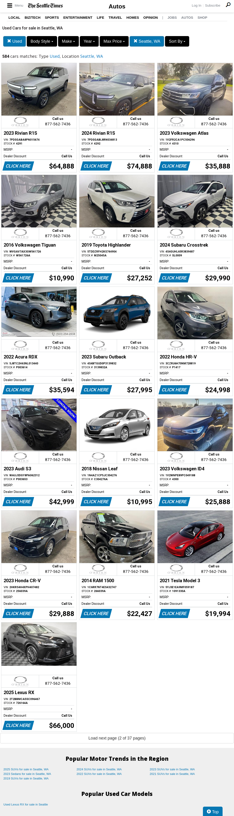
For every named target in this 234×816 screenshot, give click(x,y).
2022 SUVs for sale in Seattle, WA (99, 774)
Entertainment (77, 17)
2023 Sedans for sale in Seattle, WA (27, 774)
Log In (196, 5)
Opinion (150, 17)
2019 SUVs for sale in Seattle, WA (26, 778)
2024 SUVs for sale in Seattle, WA (99, 769)
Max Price (114, 41)
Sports (52, 17)
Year (89, 41)
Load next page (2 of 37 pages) (117, 738)
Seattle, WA (146, 41)
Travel (115, 17)
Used (14, 41)
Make (68, 41)
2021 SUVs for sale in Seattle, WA (172, 774)
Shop (202, 17)
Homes (132, 17)
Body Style (42, 41)
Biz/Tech (32, 17)
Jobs (172, 17)
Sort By (177, 41)
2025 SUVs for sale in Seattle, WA (26, 769)
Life (100, 17)
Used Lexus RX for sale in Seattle (25, 804)
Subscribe (212, 5)
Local (14, 17)
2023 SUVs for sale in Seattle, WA (172, 769)
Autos (117, 6)
